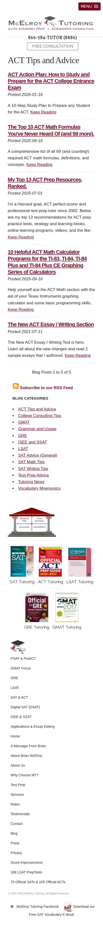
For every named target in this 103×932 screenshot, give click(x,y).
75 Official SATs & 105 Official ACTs (38, 882)
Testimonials (20, 814)
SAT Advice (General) (37, 455)
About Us (18, 765)
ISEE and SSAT (32, 442)
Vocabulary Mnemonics (39, 488)
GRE (22, 435)
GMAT (24, 422)
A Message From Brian (28, 746)
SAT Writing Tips (33, 468)
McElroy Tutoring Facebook (37, 906)
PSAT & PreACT (23, 658)
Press (15, 843)
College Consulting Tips (39, 415)
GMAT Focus (21, 668)
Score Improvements (27, 862)
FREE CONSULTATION (52, 46)
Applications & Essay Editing (33, 726)
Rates (15, 804)
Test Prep (18, 785)
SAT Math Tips (31, 462)
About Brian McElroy (26, 756)
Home (15, 736)
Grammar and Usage (37, 429)
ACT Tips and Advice (37, 409)
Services (17, 794)
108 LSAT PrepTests (26, 872)
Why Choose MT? (24, 775)
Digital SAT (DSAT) (25, 707)
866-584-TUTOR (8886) (52, 37)
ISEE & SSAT (21, 717)
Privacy (16, 853)
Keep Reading (43, 112)
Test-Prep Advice (33, 475)
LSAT (23, 448)
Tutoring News (31, 481)
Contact (17, 824)
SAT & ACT (19, 697)
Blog (14, 833)
